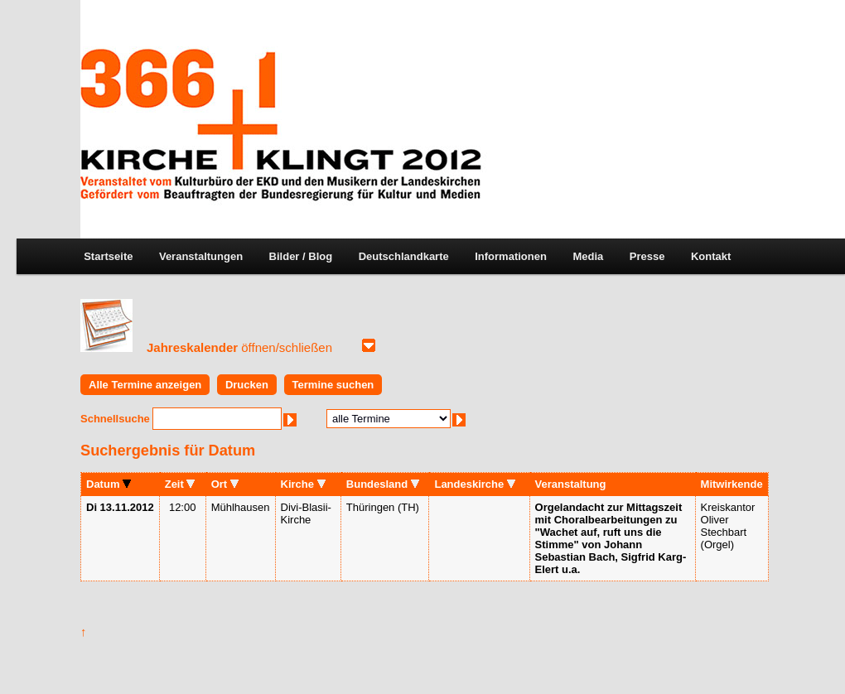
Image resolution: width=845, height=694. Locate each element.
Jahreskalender (239, 347)
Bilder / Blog (301, 256)
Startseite (108, 256)
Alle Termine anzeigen (145, 384)
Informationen (511, 256)
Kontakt (711, 256)
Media (587, 256)
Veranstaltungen (201, 256)
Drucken (246, 384)
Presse (647, 256)
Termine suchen (333, 384)
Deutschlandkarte (404, 256)
